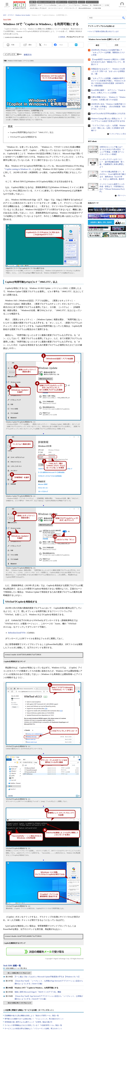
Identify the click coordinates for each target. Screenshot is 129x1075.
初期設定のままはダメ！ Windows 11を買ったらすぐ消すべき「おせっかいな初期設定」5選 (108, 71)
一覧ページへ (121, 195)
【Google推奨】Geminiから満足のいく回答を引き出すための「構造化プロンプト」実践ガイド (108, 62)
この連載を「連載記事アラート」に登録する (43, 951)
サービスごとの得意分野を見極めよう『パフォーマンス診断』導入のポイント (33, 1028)
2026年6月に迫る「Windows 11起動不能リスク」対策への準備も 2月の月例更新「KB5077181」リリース (108, 106)
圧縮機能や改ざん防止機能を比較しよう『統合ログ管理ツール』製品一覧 (32, 1015)
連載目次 (28, 55)
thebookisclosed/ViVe (17, 633)
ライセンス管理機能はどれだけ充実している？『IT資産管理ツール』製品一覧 (33, 1025)
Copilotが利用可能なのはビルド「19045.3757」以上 (31, 132)
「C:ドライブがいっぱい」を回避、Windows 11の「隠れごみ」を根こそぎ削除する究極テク (108, 128)
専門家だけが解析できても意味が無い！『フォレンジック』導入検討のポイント (34, 1019)
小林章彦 (62, 37)
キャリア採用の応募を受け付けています (104, 32)
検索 (124, 18)
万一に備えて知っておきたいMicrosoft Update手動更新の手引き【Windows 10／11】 (47, 977)
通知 (29, 45)
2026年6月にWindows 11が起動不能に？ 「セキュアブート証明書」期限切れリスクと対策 (108, 52)
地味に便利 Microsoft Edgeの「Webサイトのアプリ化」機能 (38, 992)
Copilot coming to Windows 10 (18, 169)
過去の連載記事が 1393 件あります (19, 1003)
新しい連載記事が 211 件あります (19, 973)
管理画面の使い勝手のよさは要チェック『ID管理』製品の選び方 (28, 1022)
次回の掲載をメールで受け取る (16, 968)
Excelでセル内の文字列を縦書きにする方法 (108, 114)
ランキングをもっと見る (117, 134)
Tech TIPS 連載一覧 (12, 966)
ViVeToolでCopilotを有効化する (23, 137)
